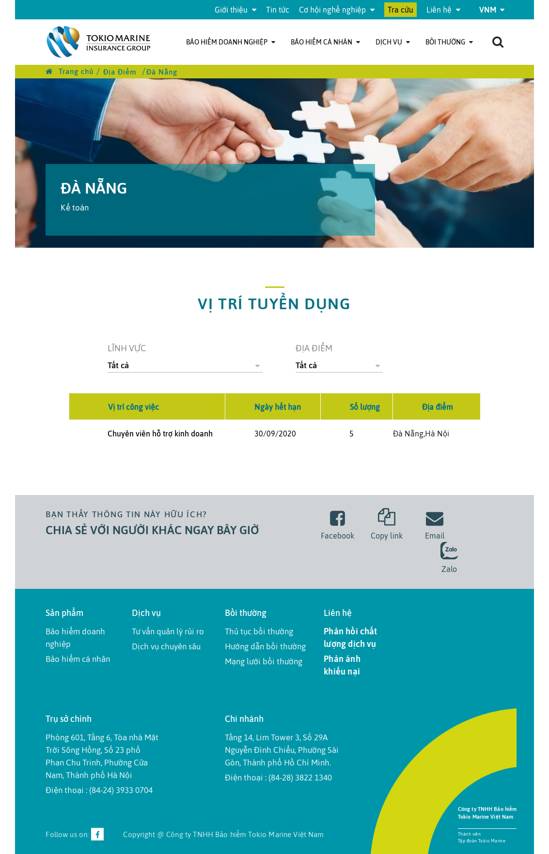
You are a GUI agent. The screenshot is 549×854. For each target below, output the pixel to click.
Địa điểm (314, 348)
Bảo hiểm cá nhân (325, 42)
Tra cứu (400, 9)
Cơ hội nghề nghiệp (337, 9)
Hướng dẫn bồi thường (265, 646)
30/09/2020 (275, 433)
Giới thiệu (235, 9)
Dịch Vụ (393, 42)
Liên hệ (443, 9)
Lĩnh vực (127, 348)
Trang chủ (70, 71)
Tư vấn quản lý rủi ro (168, 631)
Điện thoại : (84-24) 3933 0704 (99, 790)
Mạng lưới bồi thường (263, 661)
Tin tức (277, 9)
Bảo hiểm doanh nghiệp (230, 42)
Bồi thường (449, 42)
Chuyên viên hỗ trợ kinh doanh (160, 433)
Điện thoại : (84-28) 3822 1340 (278, 777)
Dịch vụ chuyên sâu (166, 646)
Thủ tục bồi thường (259, 631)
